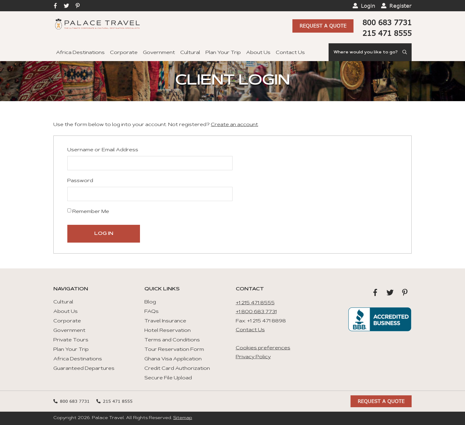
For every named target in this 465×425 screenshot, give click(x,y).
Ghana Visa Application (173, 359)
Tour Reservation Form (174, 349)
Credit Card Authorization (177, 368)
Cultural (190, 52)
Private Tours (70, 340)
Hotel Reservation (167, 330)
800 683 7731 (387, 22)
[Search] (370, 52)
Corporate (124, 52)
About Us (258, 52)
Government (159, 52)
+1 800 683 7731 (256, 312)
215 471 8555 (387, 33)
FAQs (151, 311)
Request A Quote (323, 25)
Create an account (234, 124)
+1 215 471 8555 (255, 303)
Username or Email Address (102, 150)
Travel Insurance (165, 321)
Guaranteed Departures (83, 368)
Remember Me (88, 211)
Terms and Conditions (172, 340)
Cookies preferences (263, 348)
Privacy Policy (253, 357)
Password (80, 181)
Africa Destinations (80, 52)
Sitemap (182, 418)
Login (368, 5)
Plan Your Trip (223, 52)
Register (400, 5)
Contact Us (290, 52)
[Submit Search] (405, 52)
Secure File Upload (168, 378)
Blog (150, 302)
